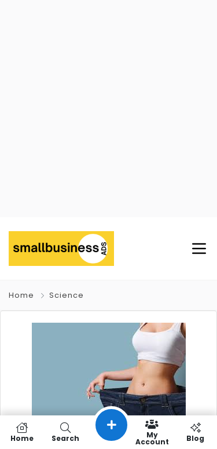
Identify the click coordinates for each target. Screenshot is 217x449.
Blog (195, 432)
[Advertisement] (108, 108)
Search (65, 432)
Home (21, 295)
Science (66, 295)
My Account (152, 432)
